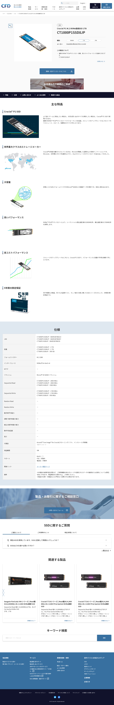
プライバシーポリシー (40, 692)
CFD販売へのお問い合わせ (88, 692)
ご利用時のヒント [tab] (43, 532)
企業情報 (77, 8)
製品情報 (29, 8)
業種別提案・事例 (44, 8)
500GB (72, 40)
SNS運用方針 (52, 692)
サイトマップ (76, 692)
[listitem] (106, 550)
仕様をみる (101, 61)
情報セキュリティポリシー (25, 692)
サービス (36, 8)
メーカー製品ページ (43, 466)
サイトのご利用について (64, 692)
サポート (53, 8)
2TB (96, 40)
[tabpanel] (57, 545)
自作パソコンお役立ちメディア (66, 8)
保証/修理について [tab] (71, 532)
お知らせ (84, 8)
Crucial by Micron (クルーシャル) (76, 44)
